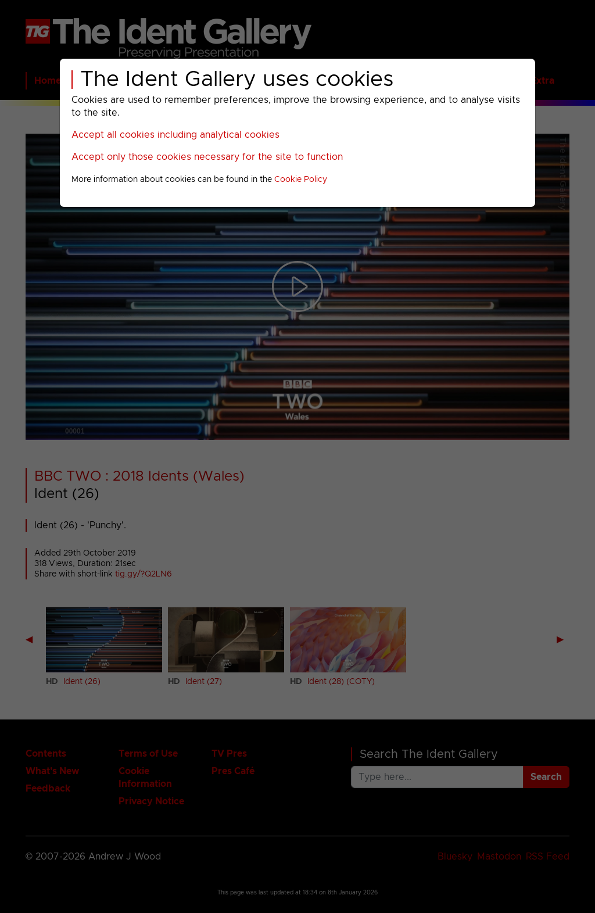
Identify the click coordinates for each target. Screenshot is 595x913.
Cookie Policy (300, 180)
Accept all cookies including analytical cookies (175, 134)
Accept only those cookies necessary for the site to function (207, 157)
